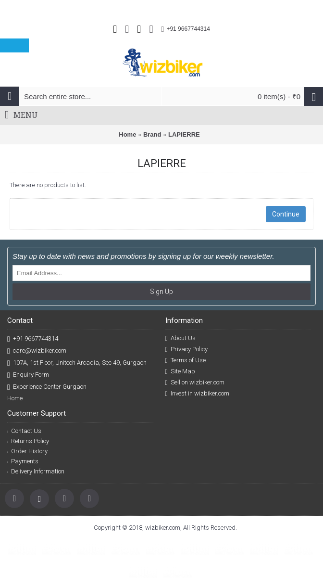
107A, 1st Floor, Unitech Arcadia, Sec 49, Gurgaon (77, 363)
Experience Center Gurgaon (47, 387)
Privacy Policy (186, 349)
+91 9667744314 (32, 339)
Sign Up (161, 291)
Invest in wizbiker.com (197, 393)
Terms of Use (185, 360)
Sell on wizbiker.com (194, 382)
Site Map (180, 371)
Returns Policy (28, 441)
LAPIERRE (184, 134)
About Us (180, 338)
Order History (27, 451)
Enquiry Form (28, 375)
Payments (22, 461)
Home (127, 134)
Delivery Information (35, 471)
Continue (285, 214)
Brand (152, 134)
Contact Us (24, 430)
